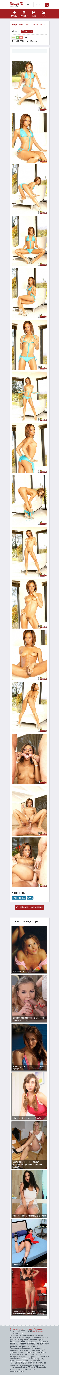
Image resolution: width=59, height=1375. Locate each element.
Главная (14, 14)
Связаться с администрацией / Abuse (26, 1329)
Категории (24, 14)
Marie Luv (27, 31)
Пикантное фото (18, 4)
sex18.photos (37, 1331)
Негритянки (18, 898)
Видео (33, 14)
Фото (43, 14)
